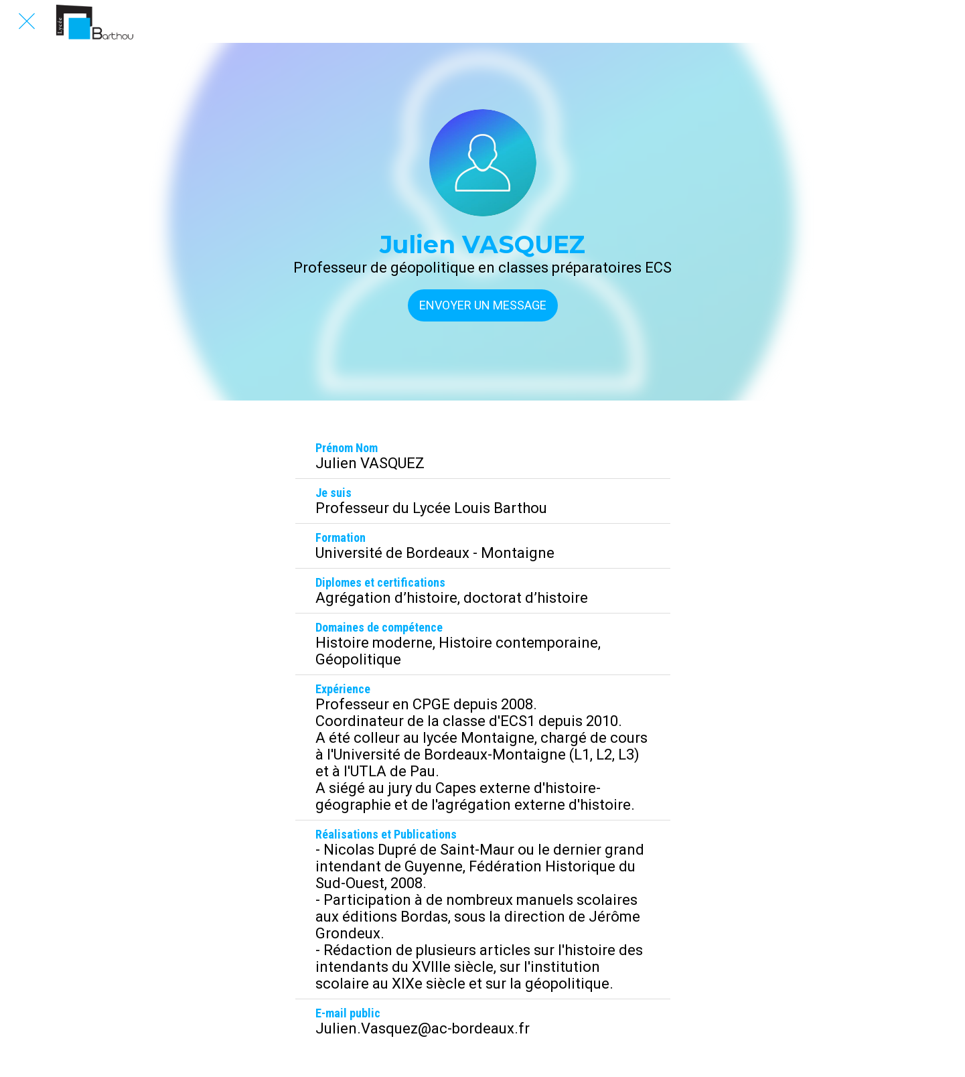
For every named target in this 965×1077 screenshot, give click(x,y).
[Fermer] (27, 21)
